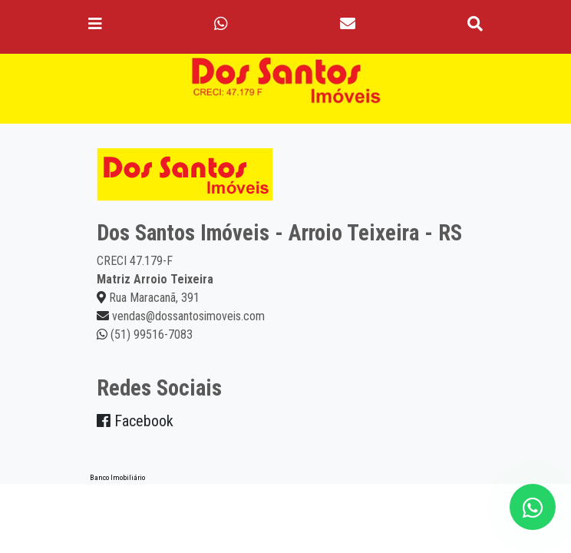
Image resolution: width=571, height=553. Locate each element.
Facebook (135, 421)
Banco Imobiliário (117, 477)
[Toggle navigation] (95, 23)
